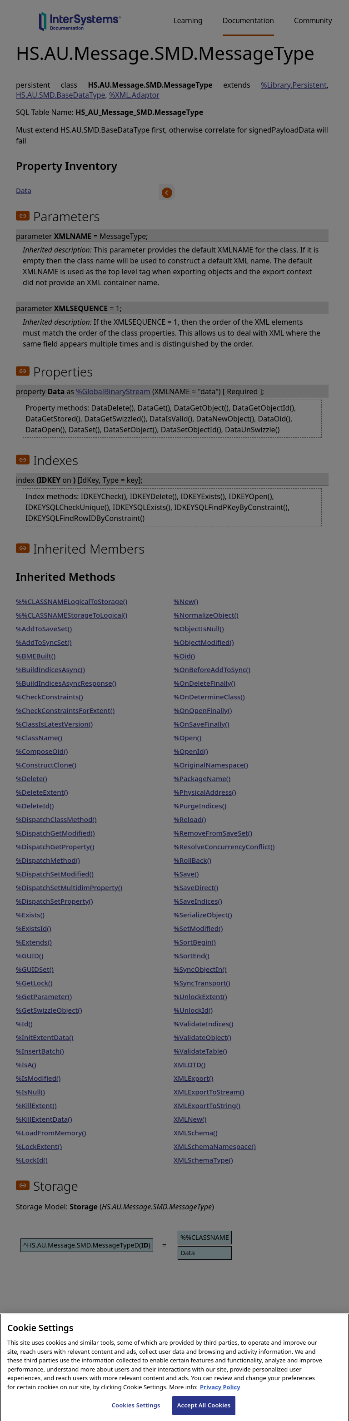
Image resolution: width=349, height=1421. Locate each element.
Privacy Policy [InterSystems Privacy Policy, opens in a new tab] (220, 1393)
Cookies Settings (136, 1411)
